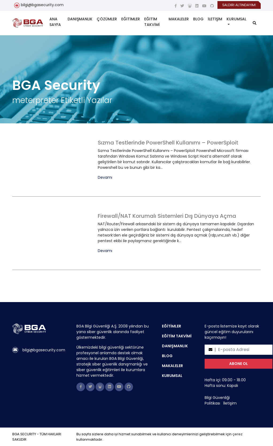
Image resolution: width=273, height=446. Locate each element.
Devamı (105, 177)
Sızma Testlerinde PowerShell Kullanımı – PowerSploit (168, 142)
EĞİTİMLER (130, 19)
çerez (237, 434)
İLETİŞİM (215, 19)
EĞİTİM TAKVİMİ (152, 21)
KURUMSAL (236, 19)
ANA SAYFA (55, 21)
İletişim (230, 403)
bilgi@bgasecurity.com (42, 4)
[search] (254, 23)
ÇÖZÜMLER (107, 19)
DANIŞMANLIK (80, 19)
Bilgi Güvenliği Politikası (217, 400)
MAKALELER (179, 19)
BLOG (198, 19)
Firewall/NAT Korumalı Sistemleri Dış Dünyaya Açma (167, 216)
